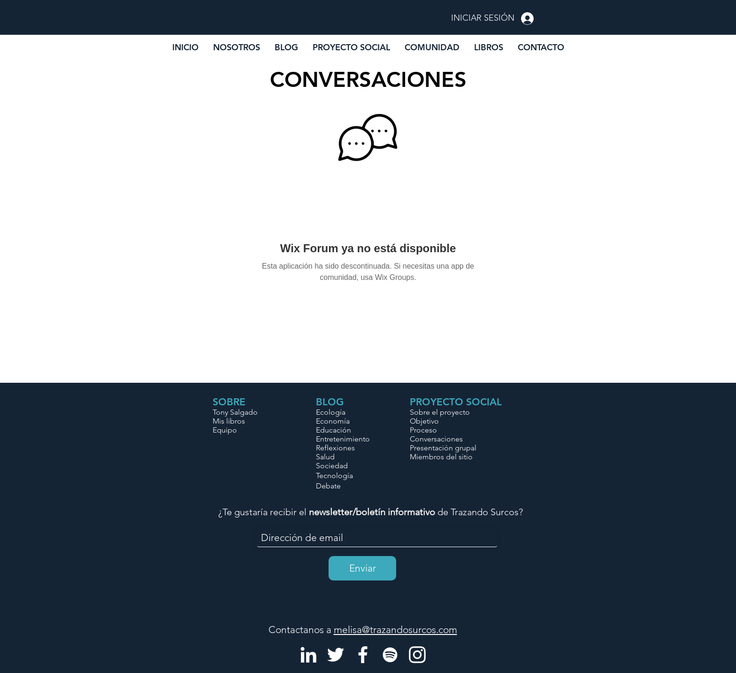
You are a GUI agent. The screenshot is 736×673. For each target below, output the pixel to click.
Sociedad (332, 465)
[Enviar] (362, 568)
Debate (328, 485)
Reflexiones (335, 447)
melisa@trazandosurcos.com (395, 629)
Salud (325, 456)
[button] (432, 47)
